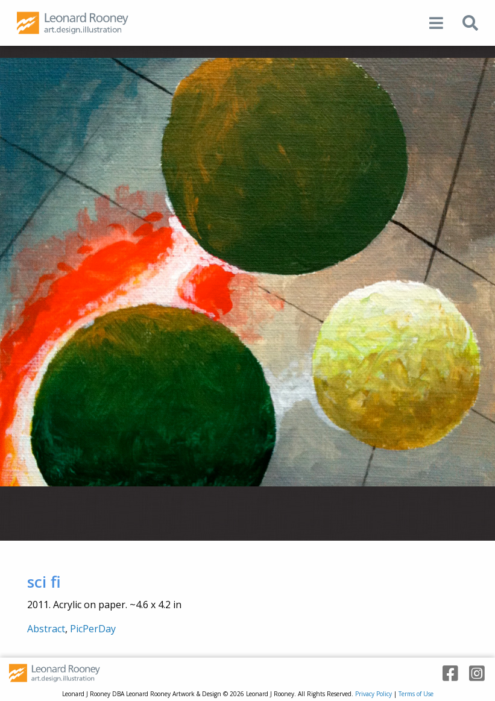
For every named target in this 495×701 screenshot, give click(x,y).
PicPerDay (93, 628)
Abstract (46, 628)
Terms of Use (416, 694)
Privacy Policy (373, 694)
